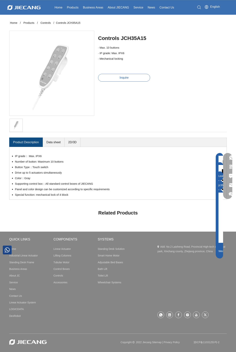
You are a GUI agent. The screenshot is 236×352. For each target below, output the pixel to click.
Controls (58, 275)
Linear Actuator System (22, 302)
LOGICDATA (16, 309)
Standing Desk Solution (111, 248)
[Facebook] (178, 314)
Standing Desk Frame (21, 262)
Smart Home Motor (108, 255)
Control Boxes (61, 268)
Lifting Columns (62, 255)
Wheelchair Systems (109, 282)
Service (138, 7)
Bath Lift (102, 268)
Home (59, 7)
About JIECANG (118, 7)
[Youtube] (196, 314)
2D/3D (72, 142)
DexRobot (15, 315)
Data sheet (53, 142)
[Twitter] (205, 314)
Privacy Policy (172, 342)
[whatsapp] (160, 314)
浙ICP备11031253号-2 (206, 342)
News (151, 7)
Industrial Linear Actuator (23, 255)
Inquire (124, 77)
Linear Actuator (62, 248)
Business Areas (93, 7)
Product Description (26, 142)
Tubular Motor (61, 262)
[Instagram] (187, 314)
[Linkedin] (169, 314)
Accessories (60, 282)
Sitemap (157, 342)
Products (73, 7)
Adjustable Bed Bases (110, 262)
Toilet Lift (103, 275)
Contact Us (166, 7)
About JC (14, 275)
